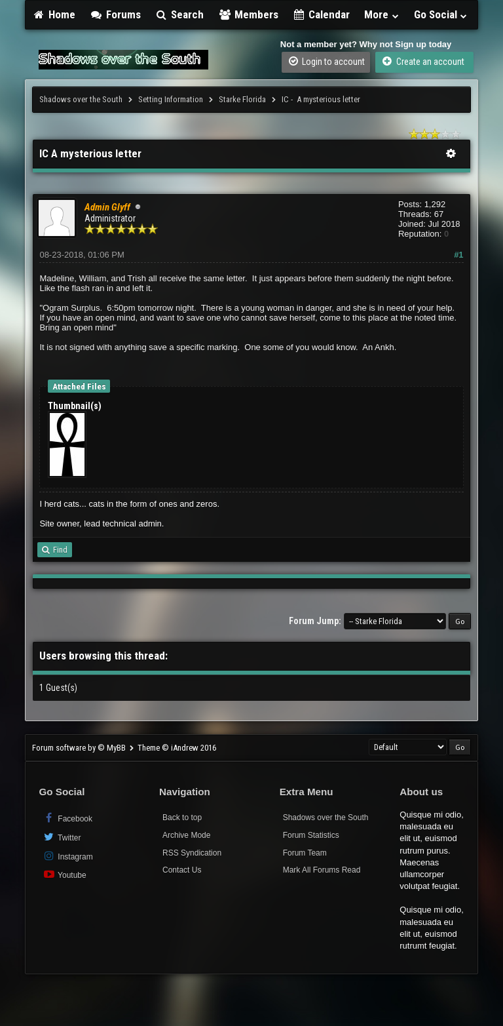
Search (179, 14)
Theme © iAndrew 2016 (177, 748)
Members (248, 14)
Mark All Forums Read (322, 870)
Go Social (441, 14)
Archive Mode (186, 835)
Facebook (67, 817)
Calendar (321, 14)
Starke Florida (242, 99)
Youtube (64, 874)
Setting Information (170, 99)
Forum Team (305, 853)
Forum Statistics (311, 835)
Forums (115, 14)
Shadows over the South (80, 99)
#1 (458, 255)
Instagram (67, 855)
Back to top (182, 817)
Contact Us (181, 870)
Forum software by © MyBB (80, 748)
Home (53, 14)
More (382, 14)
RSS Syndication (191, 853)
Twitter (61, 836)
